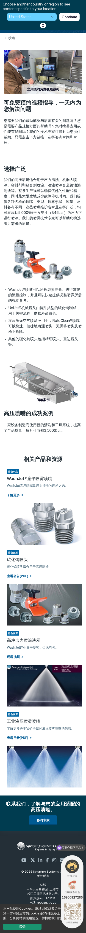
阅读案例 (43, 400)
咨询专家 (43, 820)
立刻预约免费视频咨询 (43, 89)
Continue (69, 17)
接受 (22, 926)
